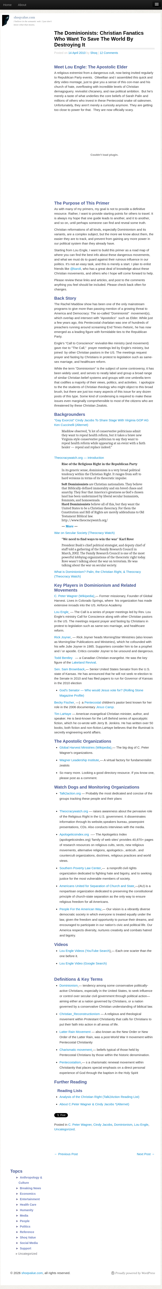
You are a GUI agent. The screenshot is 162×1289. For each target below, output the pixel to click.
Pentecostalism (70, 1062)
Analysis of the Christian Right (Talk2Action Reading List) (99, 1097)
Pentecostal (92, 702)
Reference (27, 1232)
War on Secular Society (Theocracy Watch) (84, 533)
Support (25, 1248)
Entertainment (30, 1199)
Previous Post (66, 1154)
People (25, 1221)
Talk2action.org (70, 793)
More (70, 526)
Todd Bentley (64, 658)
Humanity (26, 1210)
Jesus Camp (104, 707)
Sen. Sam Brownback (69, 669)
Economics (28, 1193)
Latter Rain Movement (75, 1032)
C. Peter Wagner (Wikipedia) (74, 596)
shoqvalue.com (32, 1273)
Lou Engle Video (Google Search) (83, 963)
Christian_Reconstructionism (79, 1014)
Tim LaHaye (62, 714)
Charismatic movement (75, 1049)
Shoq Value (28, 1237)
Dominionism (68, 985)
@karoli (75, 268)
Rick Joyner (62, 637)
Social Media (29, 1243)
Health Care (28, 1204)
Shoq (93, 53)
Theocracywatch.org (73, 811)
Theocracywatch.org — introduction (79, 457)
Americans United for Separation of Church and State (96, 886)
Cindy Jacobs (102, 1124)
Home (7, 5)
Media (24, 1215)
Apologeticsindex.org (75, 834)
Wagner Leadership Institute (79, 760)
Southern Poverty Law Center (80, 868)
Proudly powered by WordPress (135, 1273)
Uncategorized (64, 1129)
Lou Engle (61, 612)
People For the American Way (80, 909)
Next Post (146, 1154)
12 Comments (109, 53)
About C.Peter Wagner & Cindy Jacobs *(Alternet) (94, 1104)
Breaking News (30, 1188)
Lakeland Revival (84, 662)
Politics (25, 1226)
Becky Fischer (64, 702)
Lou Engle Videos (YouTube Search (84, 950)
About (22, 5)
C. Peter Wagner (80, 1124)
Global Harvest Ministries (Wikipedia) (85, 747)
